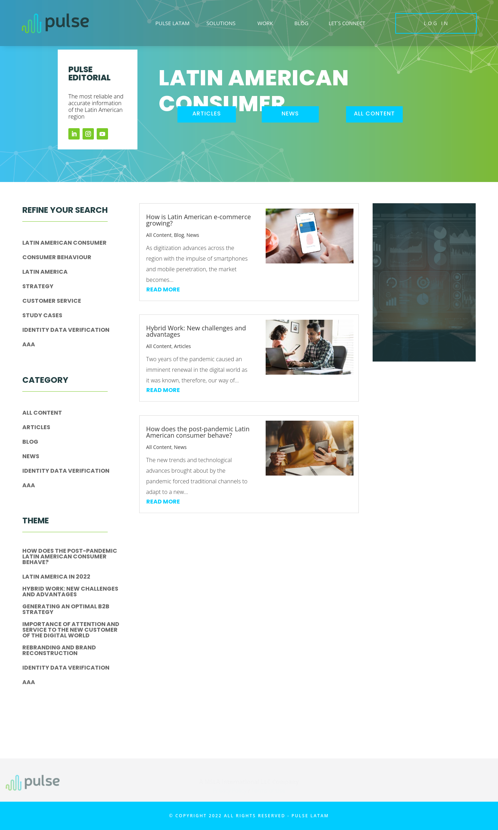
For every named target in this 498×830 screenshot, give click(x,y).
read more (163, 289)
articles (206, 113)
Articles (36, 428)
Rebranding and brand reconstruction (59, 651)
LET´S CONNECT (347, 23)
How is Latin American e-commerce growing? (198, 219)
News (30, 457)
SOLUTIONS (221, 23)
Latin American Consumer (64, 243)
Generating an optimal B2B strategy (65, 610)
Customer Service (51, 301)
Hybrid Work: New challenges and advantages (70, 592)
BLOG (301, 23)
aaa (28, 345)
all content (374, 113)
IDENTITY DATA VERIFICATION (65, 330)
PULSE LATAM (172, 23)
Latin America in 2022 (56, 577)
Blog (30, 442)
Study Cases (42, 316)
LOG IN (436, 23)
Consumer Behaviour (56, 258)
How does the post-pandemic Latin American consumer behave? (69, 557)
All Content (42, 413)
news (290, 113)
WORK (265, 23)
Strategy (37, 287)
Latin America (45, 272)
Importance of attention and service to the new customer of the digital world (70, 630)
